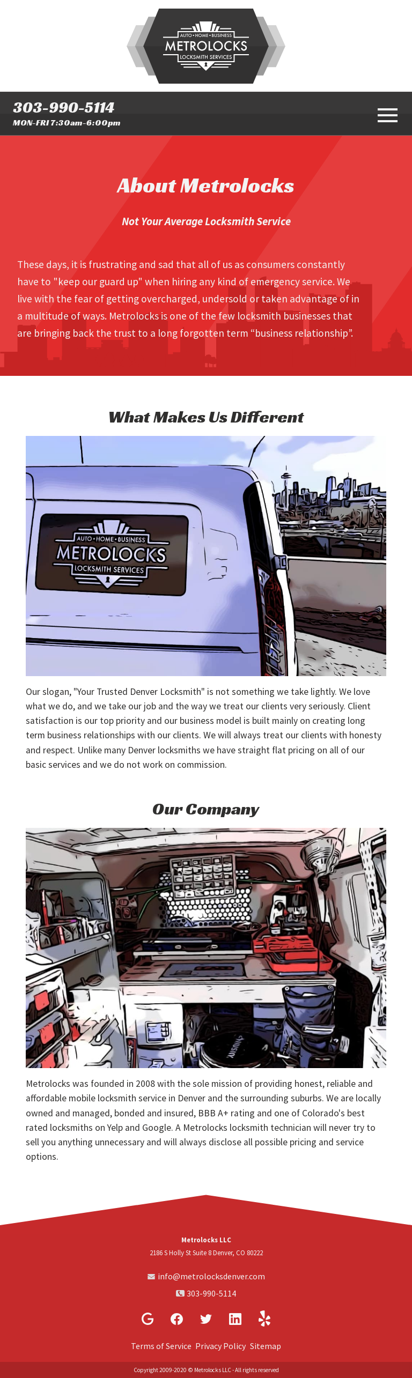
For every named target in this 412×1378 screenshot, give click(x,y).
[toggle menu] (386, 114)
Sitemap (265, 1345)
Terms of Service (161, 1345)
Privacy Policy (220, 1345)
